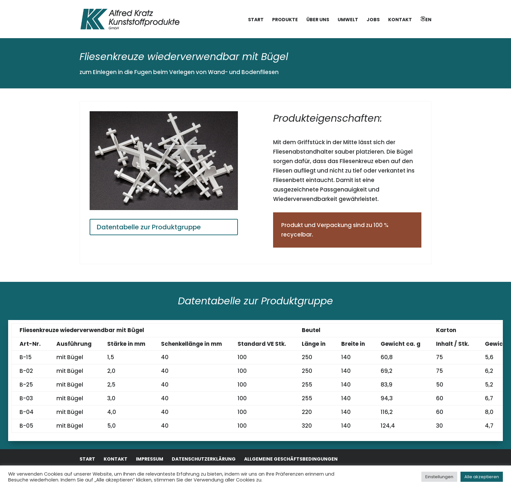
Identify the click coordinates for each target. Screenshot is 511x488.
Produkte (285, 20)
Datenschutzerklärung (204, 459)
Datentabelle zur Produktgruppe (149, 227)
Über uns (317, 20)
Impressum (149, 459)
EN (425, 19)
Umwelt (348, 20)
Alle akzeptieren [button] (481, 477)
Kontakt (400, 20)
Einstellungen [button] (439, 477)
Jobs (373, 20)
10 (186, 195)
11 (191, 195)
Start (256, 20)
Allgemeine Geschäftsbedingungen (291, 459)
